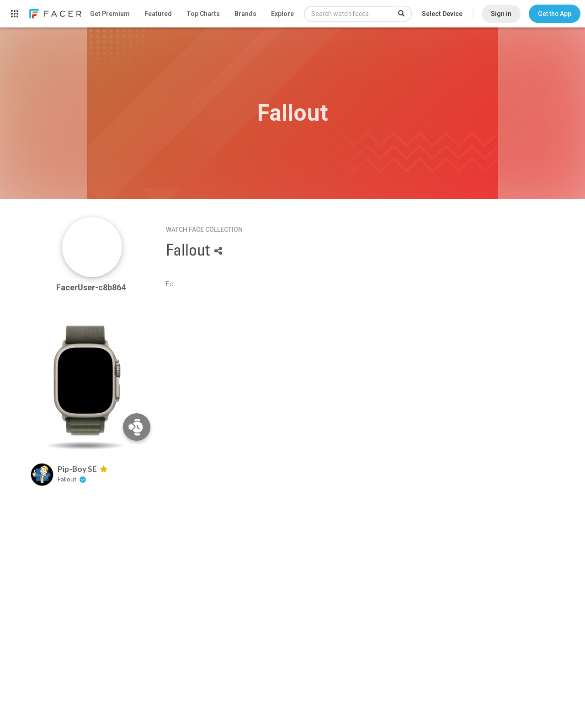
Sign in (501, 13)
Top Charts (203, 13)
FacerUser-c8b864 (92, 287)
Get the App (554, 13)
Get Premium (110, 13)
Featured (158, 13)
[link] (55, 13)
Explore (282, 13)
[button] (554, 13)
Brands (245, 13)
